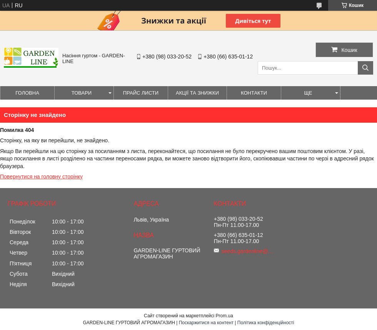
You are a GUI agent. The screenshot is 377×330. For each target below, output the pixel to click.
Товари (82, 93)
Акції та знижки (197, 93)
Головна (27, 93)
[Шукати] (365, 68)
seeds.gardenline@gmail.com (248, 251)
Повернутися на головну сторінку (41, 176)
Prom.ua (224, 315)
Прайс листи (140, 93)
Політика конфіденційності (265, 322)
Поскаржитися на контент (206, 322)
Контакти (254, 93)
